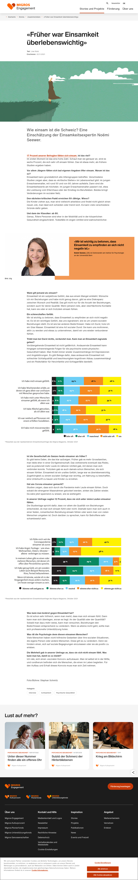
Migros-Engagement (14, 818)
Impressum (43, 827)
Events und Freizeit (80, 837)
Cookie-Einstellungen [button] (48, 849)
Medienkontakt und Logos (50, 818)
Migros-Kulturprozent (15, 823)
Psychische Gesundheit (65, 692)
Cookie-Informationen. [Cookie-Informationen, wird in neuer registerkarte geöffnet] (40, 870)
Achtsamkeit (46, 692)
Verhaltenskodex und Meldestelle (47, 843)
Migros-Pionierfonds (14, 827)
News (73, 832)
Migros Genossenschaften (17, 837)
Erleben (107, 827)
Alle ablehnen (103, 869)
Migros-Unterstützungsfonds (18, 832)
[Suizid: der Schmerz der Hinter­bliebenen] (69, 745)
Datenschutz (44, 837)
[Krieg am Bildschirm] (113, 745)
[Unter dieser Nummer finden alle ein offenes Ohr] (25, 745)
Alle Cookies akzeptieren (102, 875)
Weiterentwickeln (111, 818)
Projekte (75, 823)
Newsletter (116, 3)
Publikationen (77, 827)
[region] (69, 868)
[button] (107, 3)
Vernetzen (108, 823)
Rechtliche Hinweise (47, 832)
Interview (32, 692)
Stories (74, 818)
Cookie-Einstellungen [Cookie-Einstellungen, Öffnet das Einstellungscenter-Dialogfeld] (103, 863)
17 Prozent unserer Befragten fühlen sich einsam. (52, 155)
